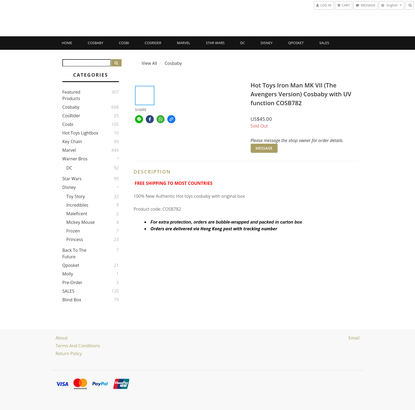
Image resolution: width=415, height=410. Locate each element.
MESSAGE (264, 148)
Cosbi (124, 42)
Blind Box (71, 300)
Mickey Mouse (80, 222)
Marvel (183, 42)
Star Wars (215, 42)
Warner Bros (75, 159)
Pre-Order (72, 282)
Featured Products (71, 95)
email (354, 338)
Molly (67, 274)
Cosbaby (95, 42)
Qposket (296, 42)
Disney (266, 42)
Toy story (75, 196)
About (62, 338)
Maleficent (76, 214)
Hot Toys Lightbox (80, 133)
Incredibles (77, 205)
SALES (324, 42)
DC (242, 42)
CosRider (153, 42)
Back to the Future (74, 253)
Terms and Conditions (78, 346)
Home (67, 42)
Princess (74, 239)
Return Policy (69, 353)
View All (149, 63)
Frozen (73, 231)
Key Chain (72, 141)
